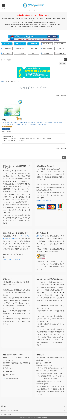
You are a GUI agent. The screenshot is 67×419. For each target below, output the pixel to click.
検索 (65, 59)
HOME (2, 81)
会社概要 (4, 406)
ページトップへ (64, 157)
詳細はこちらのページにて (45, 200)
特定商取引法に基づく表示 (9, 410)
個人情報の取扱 (6, 414)
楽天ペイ (39, 236)
